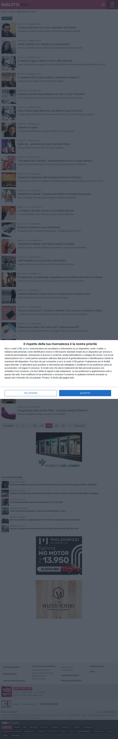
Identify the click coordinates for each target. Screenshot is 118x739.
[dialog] (59, 369)
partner (26, 348)
